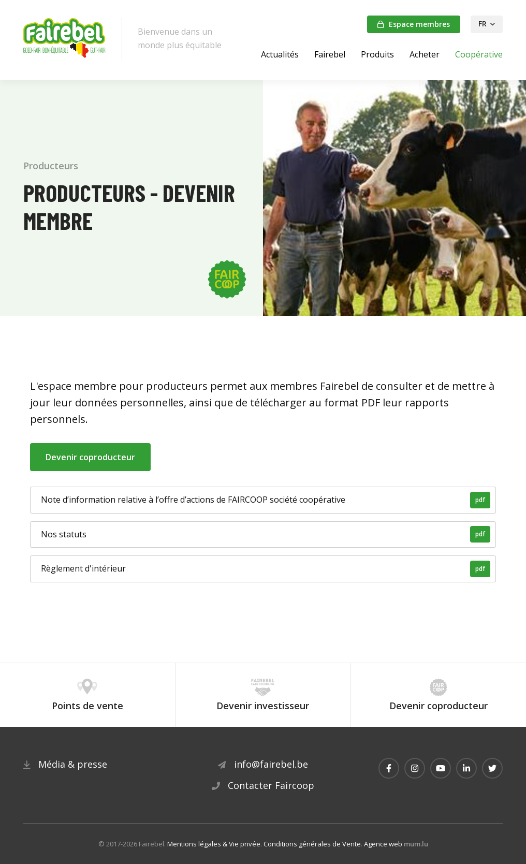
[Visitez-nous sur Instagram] (414, 768)
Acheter (425, 54)
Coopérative (479, 54)
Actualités (280, 54)
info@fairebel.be (271, 764)
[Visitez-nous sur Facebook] (388, 768)
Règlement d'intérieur (265, 569)
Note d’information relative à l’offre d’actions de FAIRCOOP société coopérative (265, 500)
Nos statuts (265, 534)
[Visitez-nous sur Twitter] (492, 768)
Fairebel (329, 54)
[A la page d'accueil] (64, 39)
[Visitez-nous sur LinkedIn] (466, 768)
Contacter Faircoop (271, 785)
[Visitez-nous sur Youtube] (440, 768)
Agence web (383, 843)
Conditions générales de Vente (312, 843)
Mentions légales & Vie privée (213, 843)
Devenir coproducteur (90, 457)
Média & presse (72, 764)
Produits (377, 54)
